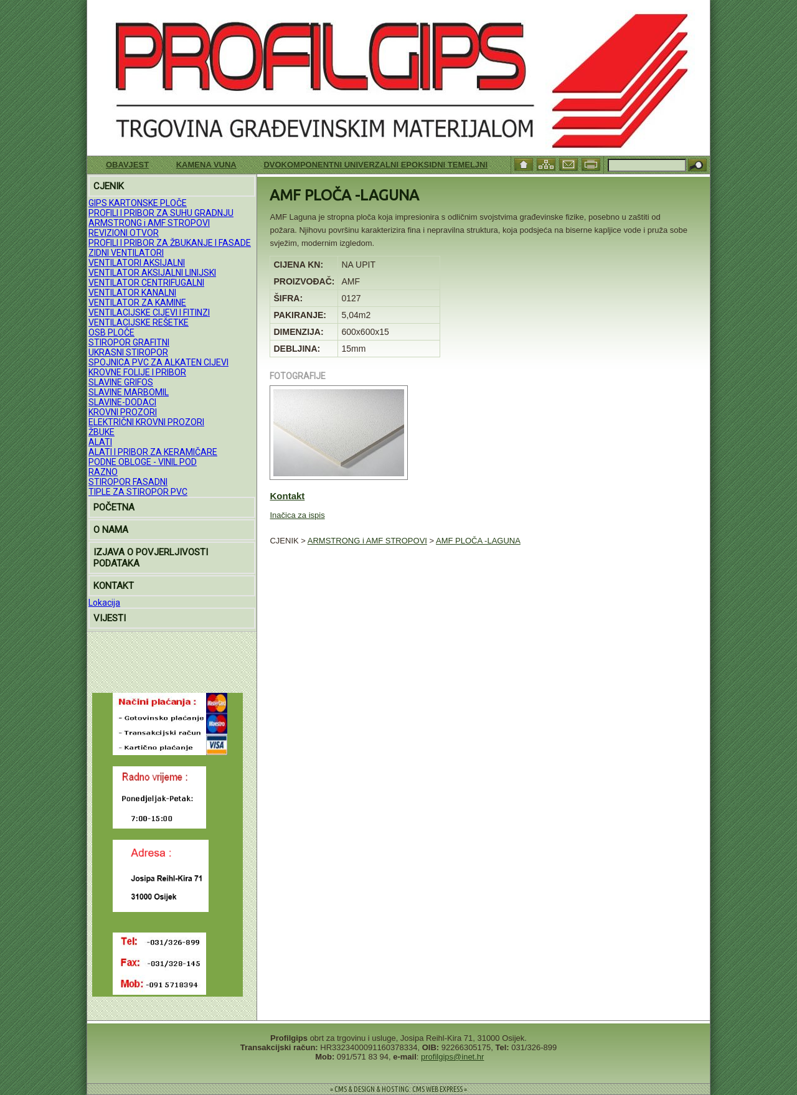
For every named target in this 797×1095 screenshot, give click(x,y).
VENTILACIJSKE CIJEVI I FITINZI (149, 312)
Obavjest (127, 164)
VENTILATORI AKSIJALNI (136, 263)
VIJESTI (109, 618)
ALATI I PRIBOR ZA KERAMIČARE (152, 452)
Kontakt (287, 496)
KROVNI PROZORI (122, 412)
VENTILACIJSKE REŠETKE (138, 322)
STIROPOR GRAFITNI (128, 342)
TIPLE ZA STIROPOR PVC (137, 492)
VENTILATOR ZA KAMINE (137, 303)
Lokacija (104, 603)
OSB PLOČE (111, 332)
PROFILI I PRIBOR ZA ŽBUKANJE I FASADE (169, 243)
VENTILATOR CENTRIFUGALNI (146, 283)
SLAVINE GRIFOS (120, 382)
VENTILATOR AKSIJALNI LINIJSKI (152, 273)
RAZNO (103, 472)
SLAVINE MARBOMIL (128, 392)
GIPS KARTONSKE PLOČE (137, 203)
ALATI (100, 442)
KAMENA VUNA (206, 164)
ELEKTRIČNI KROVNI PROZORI (146, 422)
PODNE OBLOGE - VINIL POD (142, 462)
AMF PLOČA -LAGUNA (478, 540)
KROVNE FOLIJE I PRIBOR (137, 372)
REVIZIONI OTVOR (123, 233)
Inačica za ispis (297, 515)
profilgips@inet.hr (452, 1056)
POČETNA (113, 507)
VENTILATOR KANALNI (132, 293)
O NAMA (110, 529)
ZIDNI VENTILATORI (126, 253)
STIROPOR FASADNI (127, 482)
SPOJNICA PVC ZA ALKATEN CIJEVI (158, 362)
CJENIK (108, 186)
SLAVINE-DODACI (122, 402)
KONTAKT (113, 585)
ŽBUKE (101, 432)
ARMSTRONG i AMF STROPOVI (149, 223)
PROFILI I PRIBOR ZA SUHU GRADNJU (160, 213)
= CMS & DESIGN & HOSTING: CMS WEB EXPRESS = (398, 1089)
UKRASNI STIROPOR (128, 352)
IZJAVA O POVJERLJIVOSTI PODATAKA (150, 558)
